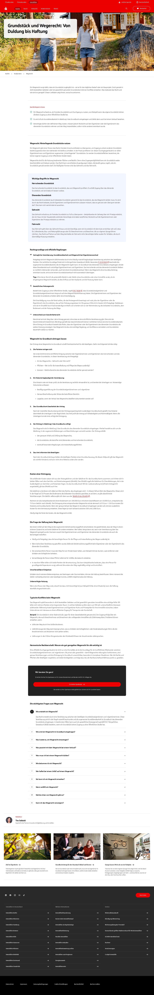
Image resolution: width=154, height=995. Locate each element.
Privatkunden (9, 2)
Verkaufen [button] (34, 9)
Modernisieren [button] (45, 9)
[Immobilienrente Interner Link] (77, 966)
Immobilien (33, 2)
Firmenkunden (21, 2)
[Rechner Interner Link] (126, 943)
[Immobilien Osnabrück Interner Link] (27, 966)
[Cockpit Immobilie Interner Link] (126, 954)
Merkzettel (141, 9)
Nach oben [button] (143, 895)
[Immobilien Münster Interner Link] (27, 949)
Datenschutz (10, 984)
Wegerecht (29, 74)
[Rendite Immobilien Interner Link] (77, 937)
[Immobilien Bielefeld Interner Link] (27, 954)
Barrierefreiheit (79, 984)
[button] (61, 984)
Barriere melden (95, 984)
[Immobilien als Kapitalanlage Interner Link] (77, 925)
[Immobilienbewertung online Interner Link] (77, 949)
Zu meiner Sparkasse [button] (77, 684)
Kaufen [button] (18, 9)
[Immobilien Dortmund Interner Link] (27, 960)
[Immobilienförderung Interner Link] (77, 931)
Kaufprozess (17, 74)
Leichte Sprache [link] (124, 2)
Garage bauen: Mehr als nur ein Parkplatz (119, 865)
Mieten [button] (56, 9)
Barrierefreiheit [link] (142, 2)
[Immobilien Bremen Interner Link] (27, 931)
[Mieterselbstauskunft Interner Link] (126, 913)
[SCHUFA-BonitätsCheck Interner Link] (126, 937)
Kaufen (7, 74)
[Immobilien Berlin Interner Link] (27, 913)
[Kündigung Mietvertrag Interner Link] (126, 919)
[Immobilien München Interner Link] (27, 919)
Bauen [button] (26, 9)
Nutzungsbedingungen (40, 984)
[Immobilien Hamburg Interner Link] (27, 925)
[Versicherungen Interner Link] (126, 949)
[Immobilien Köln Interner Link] (27, 937)
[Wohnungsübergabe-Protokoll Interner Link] (126, 925)
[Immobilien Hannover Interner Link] (27, 943)
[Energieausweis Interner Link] (77, 960)
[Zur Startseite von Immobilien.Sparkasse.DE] (9, 8)
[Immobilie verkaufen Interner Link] (77, 943)
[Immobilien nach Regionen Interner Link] (77, 954)
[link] (103, 262)
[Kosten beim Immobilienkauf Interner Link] (77, 919)
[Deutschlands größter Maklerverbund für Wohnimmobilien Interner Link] (126, 931)
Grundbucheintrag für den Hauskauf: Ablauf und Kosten (74, 865)
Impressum (23, 984)
